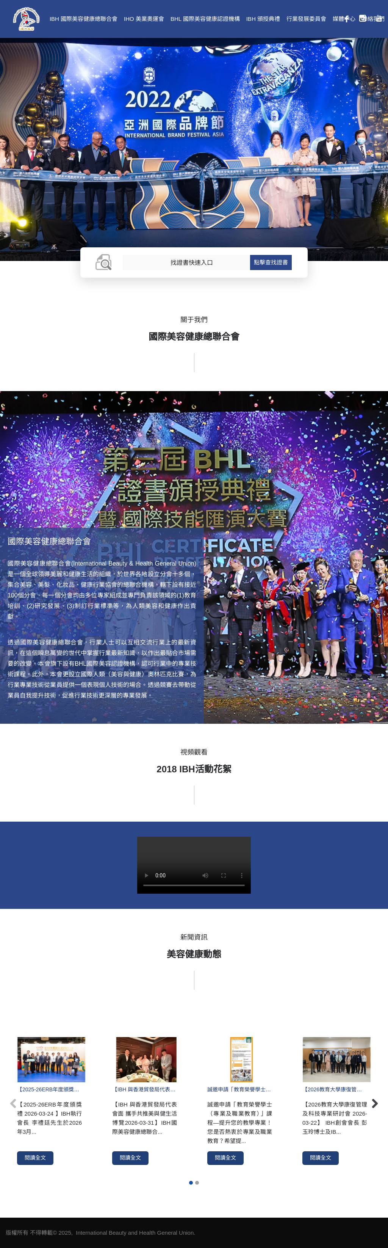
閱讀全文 (35, 1158)
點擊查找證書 (271, 262)
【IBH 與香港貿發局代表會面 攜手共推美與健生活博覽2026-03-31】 (144, 1089)
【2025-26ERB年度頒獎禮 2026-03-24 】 (49, 1089)
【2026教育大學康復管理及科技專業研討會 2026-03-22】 (334, 1089)
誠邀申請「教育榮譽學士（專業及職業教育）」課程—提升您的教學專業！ (239, 1089)
